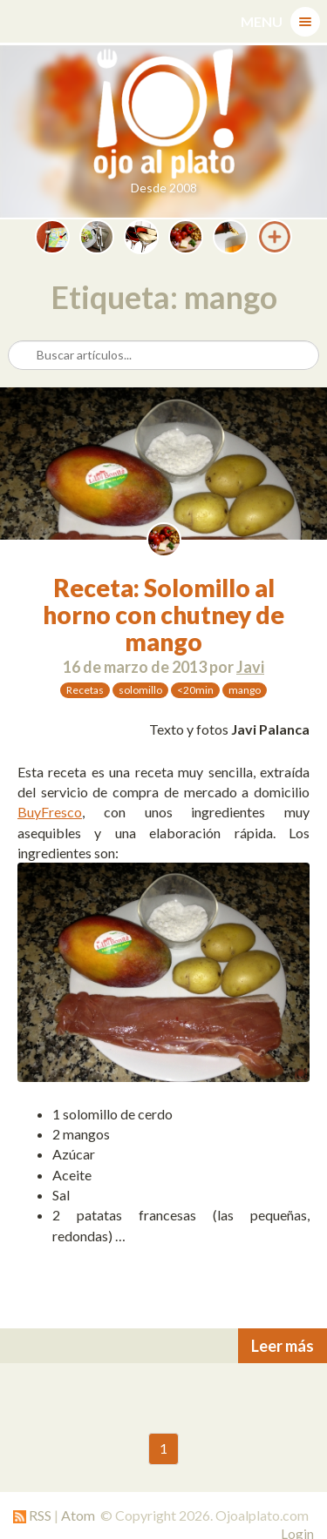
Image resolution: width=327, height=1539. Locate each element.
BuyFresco (49, 811)
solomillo (140, 689)
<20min (195, 689)
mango (244, 689)
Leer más (282, 1345)
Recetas (85, 689)
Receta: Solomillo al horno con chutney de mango (163, 614)
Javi (250, 666)
